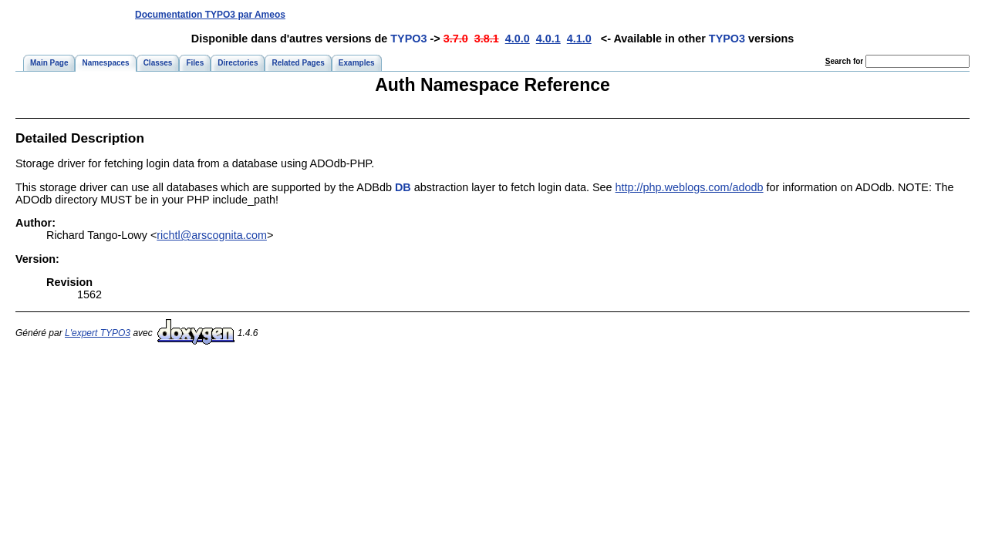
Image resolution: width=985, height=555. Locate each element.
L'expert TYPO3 (97, 333)
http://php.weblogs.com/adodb (690, 187)
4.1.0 (579, 38)
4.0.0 (517, 38)
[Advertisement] (686, 14)
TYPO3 (408, 38)
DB (403, 187)
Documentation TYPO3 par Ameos (210, 14)
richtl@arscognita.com (212, 235)
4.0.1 (548, 38)
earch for (844, 61)
